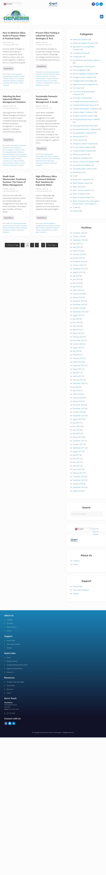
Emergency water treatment (83, 77)
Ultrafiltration (77, 172)
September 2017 (79, 448)
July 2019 (76, 423)
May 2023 (76, 326)
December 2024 (79, 261)
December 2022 (79, 340)
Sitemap (76, 593)
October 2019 (78, 412)
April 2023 (76, 329)
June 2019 (76, 426)
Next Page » (52, 244)
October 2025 (78, 236)
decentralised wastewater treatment (86, 60)
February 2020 (78, 398)
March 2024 (77, 290)
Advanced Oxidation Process (83, 43)
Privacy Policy (78, 586)
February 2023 (78, 337)
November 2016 (79, 480)
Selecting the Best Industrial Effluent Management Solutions (14, 99)
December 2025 (79, 233)
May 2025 (76, 243)
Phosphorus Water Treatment (84, 144)
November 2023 (79, 304)
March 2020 (77, 394)
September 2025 (79, 240)
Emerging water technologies (45, 226)
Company (76, 561)
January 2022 (77, 362)
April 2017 (76, 466)
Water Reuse (77, 187)
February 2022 (78, 358)
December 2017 (79, 441)
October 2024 (78, 265)
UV (74, 176)
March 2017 (77, 469)
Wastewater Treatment (43, 85)
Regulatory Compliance (17, 81)
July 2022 (76, 351)
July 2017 (76, 455)
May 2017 (76, 462)
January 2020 (77, 401)
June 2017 (76, 458)
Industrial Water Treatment (11, 76)
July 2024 (76, 276)
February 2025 (78, 254)
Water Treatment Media (82, 197)
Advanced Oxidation (80, 39)
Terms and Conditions (81, 590)
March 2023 (77, 333)
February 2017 (78, 473)
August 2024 (77, 272)
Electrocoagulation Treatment (12, 150)
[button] (101, 16)
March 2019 (77, 437)
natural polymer (78, 136)
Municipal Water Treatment (83, 133)
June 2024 (76, 279)
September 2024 (79, 269)
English (8, 4)
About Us (9, 615)
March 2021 (77, 376)
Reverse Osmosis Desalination (84, 161)
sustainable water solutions (11, 83)
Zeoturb (76, 211)
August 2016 (77, 491)
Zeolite (75, 207)
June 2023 (76, 322)
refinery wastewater (80, 154)
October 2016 (78, 484)
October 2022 (78, 344)
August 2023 (77, 315)
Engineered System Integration (84, 84)
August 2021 (77, 369)
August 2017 (77, 451)
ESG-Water (77, 88)
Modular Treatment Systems (44, 158)
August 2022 (77, 347)
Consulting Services (80, 53)
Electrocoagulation (16, 74)
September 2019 (79, 415)
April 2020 (76, 390)
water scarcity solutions (81, 190)
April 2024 (76, 286)
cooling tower (78, 56)
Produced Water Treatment (11, 163)
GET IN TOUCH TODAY (95, 531)
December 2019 (79, 405)
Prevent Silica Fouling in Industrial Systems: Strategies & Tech (47, 35)
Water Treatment (41, 232)
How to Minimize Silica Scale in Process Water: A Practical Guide (14, 35)
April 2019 (76, 433)
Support (8, 636)
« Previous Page (12, 244)
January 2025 (77, 258)
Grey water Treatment (51, 156)
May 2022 (76, 355)
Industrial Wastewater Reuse (51, 74)
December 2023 (79, 301)
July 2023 (76, 319)
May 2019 (76, 430)
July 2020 (76, 387)
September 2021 (79, 365)
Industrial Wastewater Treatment (46, 76)
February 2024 (78, 294)
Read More (9, 68)
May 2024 (76, 283)
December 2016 (79, 476)
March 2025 (77, 251)
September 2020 (79, 383)
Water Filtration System (81, 183)
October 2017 (78, 444)
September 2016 (79, 487)
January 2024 (77, 297)
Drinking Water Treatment (82, 66)
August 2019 (77, 419)
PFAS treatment (78, 140)
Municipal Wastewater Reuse (11, 228)
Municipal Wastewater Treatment (85, 129)
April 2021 (76, 372)
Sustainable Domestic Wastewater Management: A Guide (47, 99)
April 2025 (76, 247)
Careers (76, 564)
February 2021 (78, 380)
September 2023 (79, 312)
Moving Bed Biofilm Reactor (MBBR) (86, 119)
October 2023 (78, 308)
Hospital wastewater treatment (84, 101)
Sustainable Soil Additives (82, 165)
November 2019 (79, 408)
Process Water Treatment (16, 161)
